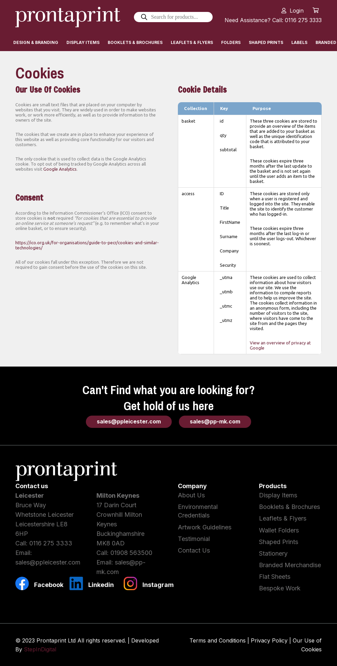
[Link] (68, 17)
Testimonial (194, 538)
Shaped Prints (278, 541)
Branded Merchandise (290, 565)
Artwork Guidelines (204, 527)
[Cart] (316, 10)
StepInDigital (40, 649)
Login (297, 10)
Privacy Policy (269, 640)
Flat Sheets (274, 576)
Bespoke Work (280, 588)
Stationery (273, 553)
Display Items (278, 495)
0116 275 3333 (50, 543)
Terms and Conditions (217, 640)
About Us (191, 495)
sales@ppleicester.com (47, 562)
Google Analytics (60, 169)
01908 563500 (131, 552)
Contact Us (194, 550)
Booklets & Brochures (289, 506)
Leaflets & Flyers (282, 518)
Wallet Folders (279, 530)
